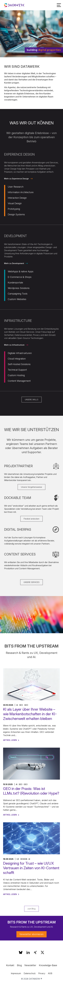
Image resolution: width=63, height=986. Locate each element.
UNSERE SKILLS (31, 399)
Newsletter (30, 965)
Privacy (41, 973)
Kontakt (10, 965)
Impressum (16, 973)
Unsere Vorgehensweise (31, 487)
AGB (50, 973)
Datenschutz (30, 973)
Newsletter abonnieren (31, 934)
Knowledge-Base (48, 965)
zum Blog (31, 909)
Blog (19, 965)
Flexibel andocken (31, 519)
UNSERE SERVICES (31, 582)
